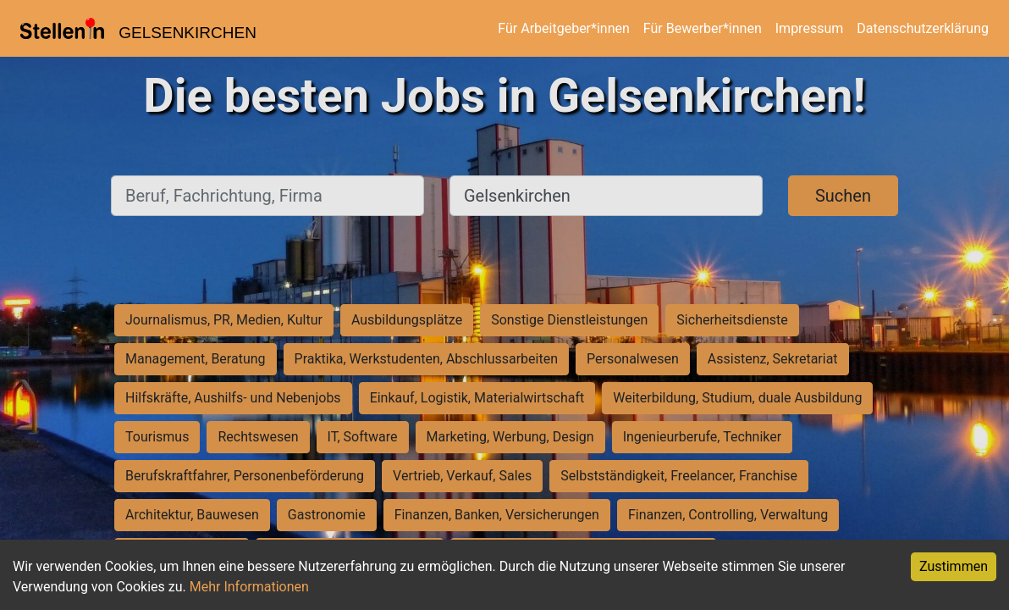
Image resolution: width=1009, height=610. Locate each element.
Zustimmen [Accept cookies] (953, 566)
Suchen (843, 196)
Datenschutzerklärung (923, 28)
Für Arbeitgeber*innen (563, 28)
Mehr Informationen (249, 587)
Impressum (809, 28)
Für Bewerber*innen (702, 28)
